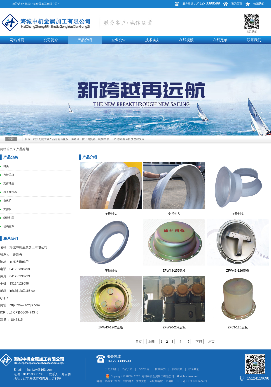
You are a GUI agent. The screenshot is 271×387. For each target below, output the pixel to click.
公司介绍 (110, 369)
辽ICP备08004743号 (23, 312)
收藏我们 (258, 3)
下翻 (199, 341)
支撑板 (7, 209)
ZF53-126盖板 (238, 327)
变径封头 (111, 214)
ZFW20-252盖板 (174, 327)
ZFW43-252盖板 (174, 270)
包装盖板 (8, 174)
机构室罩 (8, 226)
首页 (139, 341)
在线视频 (186, 40)
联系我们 (254, 40)
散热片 (7, 200)
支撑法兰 (8, 183)
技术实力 (152, 40)
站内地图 (128, 381)
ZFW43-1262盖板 (110, 327)
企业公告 (118, 40)
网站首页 (17, 40)
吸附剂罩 (8, 217)
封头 (6, 166)
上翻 (151, 341)
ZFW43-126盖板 (237, 270)
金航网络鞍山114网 (161, 381)
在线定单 (220, 40)
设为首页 (236, 3)
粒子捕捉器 (10, 192)
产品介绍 (84, 40)
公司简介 (51, 40)
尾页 (211, 341)
